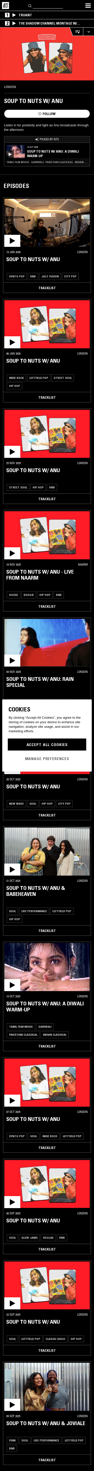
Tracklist (47, 288)
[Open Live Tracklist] (76, 32)
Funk (12, 1440)
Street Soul (63, 378)
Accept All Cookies (47, 744)
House (13, 595)
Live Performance (34, 911)
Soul (32, 803)
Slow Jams (29, 1237)
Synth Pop (17, 276)
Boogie (29, 595)
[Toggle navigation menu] (88, 6)
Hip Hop (14, 386)
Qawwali (44, 1026)
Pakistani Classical (23, 1034)
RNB (33, 276)
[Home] (5, 5)
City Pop (70, 276)
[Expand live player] (88, 32)
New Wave (16, 803)
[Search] (30, 5)
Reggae (48, 1237)
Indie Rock (16, 378)
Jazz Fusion (50, 276)
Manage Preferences (47, 758)
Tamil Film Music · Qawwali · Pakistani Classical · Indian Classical (47, 162)
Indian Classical (54, 1034)
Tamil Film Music (21, 1026)
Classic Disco (55, 1339)
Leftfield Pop (38, 378)
